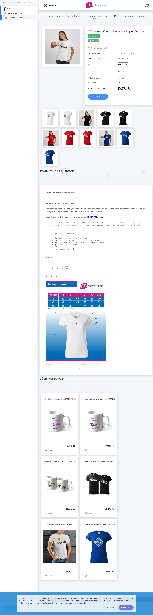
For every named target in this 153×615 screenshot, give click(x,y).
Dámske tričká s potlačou (20, 2)
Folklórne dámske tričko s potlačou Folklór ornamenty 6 (110, 524)
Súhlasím (126, 607)
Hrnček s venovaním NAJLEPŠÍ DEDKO (102, 399)
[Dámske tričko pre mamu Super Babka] (62, 27)
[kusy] (114, 97)
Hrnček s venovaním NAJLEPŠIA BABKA (63, 399)
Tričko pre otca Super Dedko (58, 524)
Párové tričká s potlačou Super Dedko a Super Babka (109, 461)
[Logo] (96, 5)
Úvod (47, 16)
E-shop (50, 5)
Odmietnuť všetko (109, 607)
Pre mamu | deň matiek (97, 16)
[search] (147, 6)
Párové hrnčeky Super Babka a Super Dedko (65, 461)
